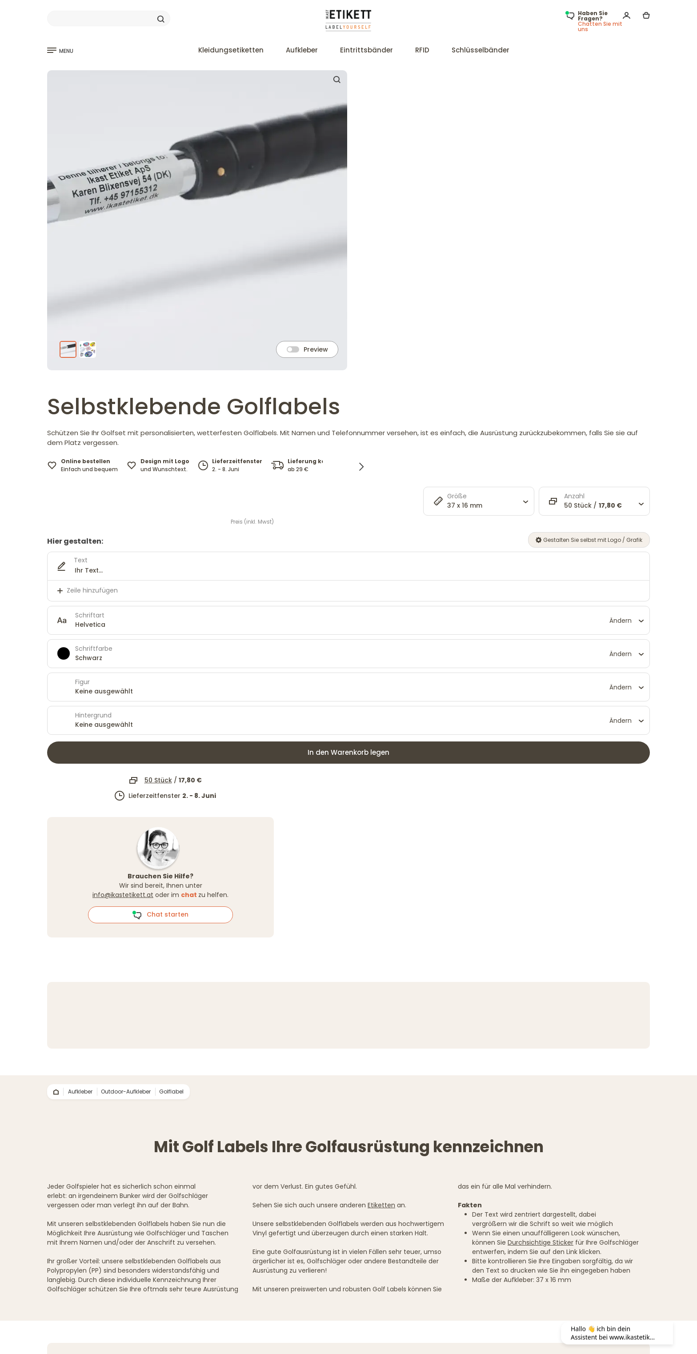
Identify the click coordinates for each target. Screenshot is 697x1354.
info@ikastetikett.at (122, 894)
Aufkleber (302, 50)
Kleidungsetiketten (231, 50)
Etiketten (381, 1205)
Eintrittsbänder (366, 50)
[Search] (108, 19)
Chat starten (160, 915)
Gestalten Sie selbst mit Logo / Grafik (589, 540)
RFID (422, 50)
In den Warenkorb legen (348, 752)
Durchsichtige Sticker (540, 1242)
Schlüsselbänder (480, 50)
